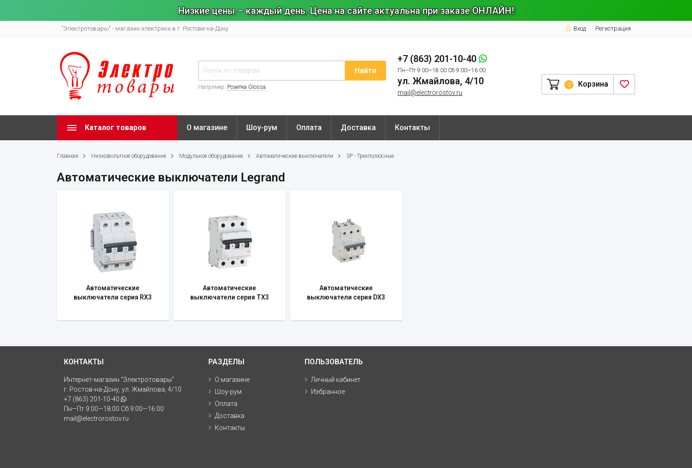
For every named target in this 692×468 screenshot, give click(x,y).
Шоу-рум (261, 127)
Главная (67, 156)
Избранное (328, 391)
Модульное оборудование (211, 156)
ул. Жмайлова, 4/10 (441, 81)
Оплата (309, 127)
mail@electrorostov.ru (430, 92)
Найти (365, 70)
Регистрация (613, 28)
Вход (575, 28)
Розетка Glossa (246, 87)
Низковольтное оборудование (128, 156)
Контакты (412, 127)
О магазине (207, 127)
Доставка (358, 127)
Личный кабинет (336, 379)
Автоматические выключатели (294, 156)
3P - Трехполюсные (370, 156)
